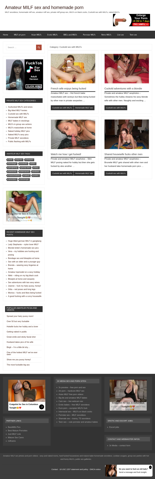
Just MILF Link (14, 434)
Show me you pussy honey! (19, 360)
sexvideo (12, 179)
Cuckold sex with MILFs (62, 108)
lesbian (36, 171)
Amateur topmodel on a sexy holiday (24, 272)
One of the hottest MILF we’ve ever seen (22, 353)
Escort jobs (114, 427)
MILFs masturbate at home (20, 128)
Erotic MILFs (52, 34)
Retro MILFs (106, 34)
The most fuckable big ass (18, 365)
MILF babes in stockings (18, 121)
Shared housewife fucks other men (123, 154)
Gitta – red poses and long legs (21, 289)
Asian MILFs (36, 34)
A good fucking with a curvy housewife (24, 296)
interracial (24, 171)
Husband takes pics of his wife (20, 342)
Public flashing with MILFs (19, 141)
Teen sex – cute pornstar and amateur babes (78, 422)
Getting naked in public (17, 332)
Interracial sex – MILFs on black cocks (75, 412)
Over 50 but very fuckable (18, 321)
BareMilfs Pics (14, 427)
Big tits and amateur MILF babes (73, 398)
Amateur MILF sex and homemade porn (44, 7)
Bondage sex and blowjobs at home (23, 258)
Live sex (120, 34)
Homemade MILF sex (84, 108)
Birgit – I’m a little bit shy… (18, 347)
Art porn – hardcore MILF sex (71, 391)
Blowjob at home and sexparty (21, 279)
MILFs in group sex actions (20, 124)
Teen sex (133, 34)
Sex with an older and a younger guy (24, 262)
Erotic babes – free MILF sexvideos (74, 405)
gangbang (12, 167)
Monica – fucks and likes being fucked (24, 293)
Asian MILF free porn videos (71, 394)
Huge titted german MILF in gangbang (24, 241)
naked (26, 175)
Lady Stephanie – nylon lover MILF (23, 244)
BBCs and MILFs (70, 34)
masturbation (14, 175)
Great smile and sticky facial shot (21, 337)
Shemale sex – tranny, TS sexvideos (74, 418)
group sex (25, 167)
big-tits (19, 160)
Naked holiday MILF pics (19, 131)
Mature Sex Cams (16, 437)
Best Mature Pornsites (17, 431)
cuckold (23, 164)
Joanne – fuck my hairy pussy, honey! (24, 286)
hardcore (12, 171)
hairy (36, 167)
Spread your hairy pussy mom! (20, 316)
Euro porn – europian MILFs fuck (73, 408)
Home (5, 34)
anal (10, 160)
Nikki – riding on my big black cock (23, 275)
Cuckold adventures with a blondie (123, 88)
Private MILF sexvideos (18, 138)
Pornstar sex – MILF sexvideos (72, 415)
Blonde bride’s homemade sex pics (23, 248)
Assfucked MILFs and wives (20, 107)
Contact (55, 469)
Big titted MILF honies (17, 110)
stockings (24, 179)
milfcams (12, 441)
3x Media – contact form (119, 445)
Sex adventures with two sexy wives (24, 282)
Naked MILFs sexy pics (18, 135)
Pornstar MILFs (89, 34)
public (36, 175)
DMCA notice (95, 469)
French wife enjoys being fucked (68, 88)
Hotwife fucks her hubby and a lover (22, 326)
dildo (33, 164)
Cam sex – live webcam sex (71, 401)
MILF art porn (19, 34)
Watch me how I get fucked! (66, 154)
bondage (12, 164)
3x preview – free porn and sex (72, 387)
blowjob (29, 160)
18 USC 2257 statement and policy (74, 469)
